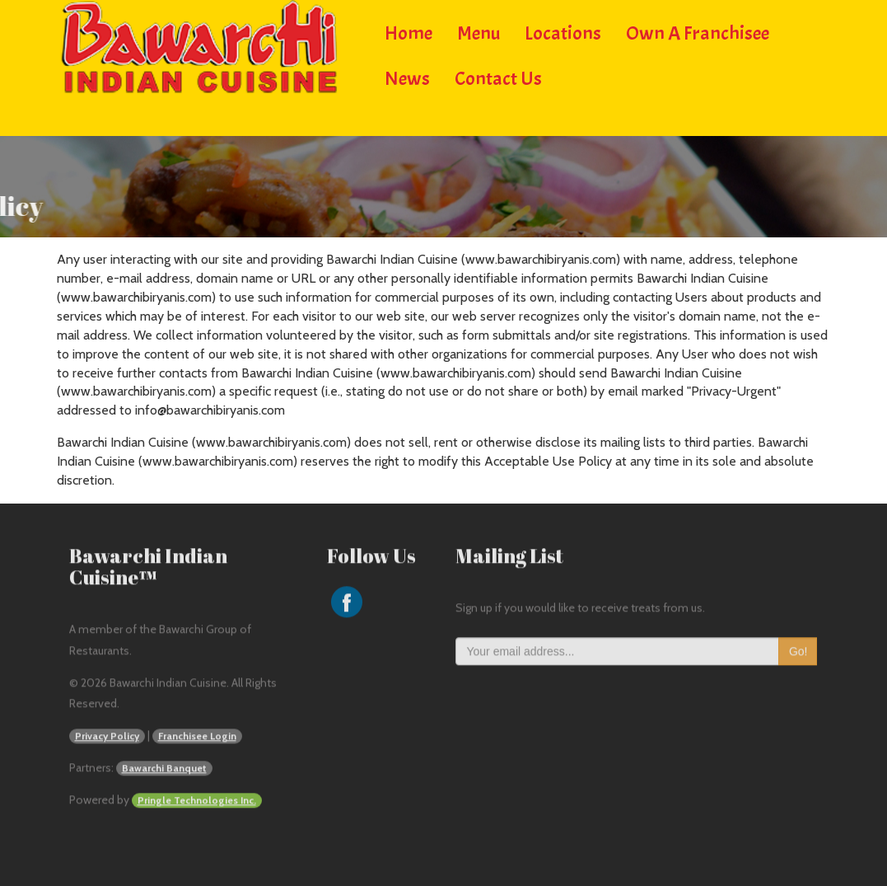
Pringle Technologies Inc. (197, 801)
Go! (798, 652)
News (407, 76)
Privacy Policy (107, 737)
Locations (563, 31)
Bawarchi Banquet (164, 769)
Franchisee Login (197, 737)
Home (408, 31)
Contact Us (498, 76)
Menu (478, 31)
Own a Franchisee (697, 31)
